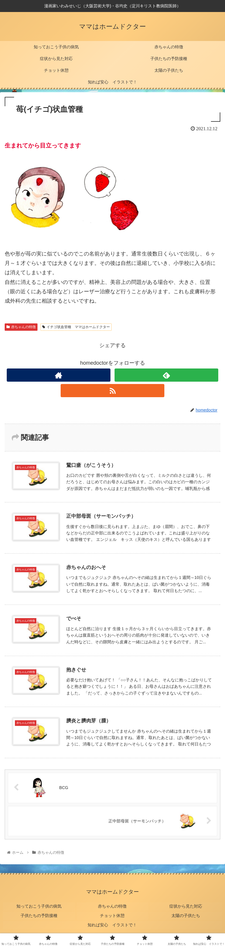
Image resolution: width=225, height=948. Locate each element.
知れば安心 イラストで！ (112, 923)
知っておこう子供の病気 (39, 906)
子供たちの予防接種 (39, 915)
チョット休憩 (112, 915)
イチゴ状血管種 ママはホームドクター (76, 327)
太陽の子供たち (186, 915)
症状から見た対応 (186, 906)
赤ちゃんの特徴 (21, 327)
